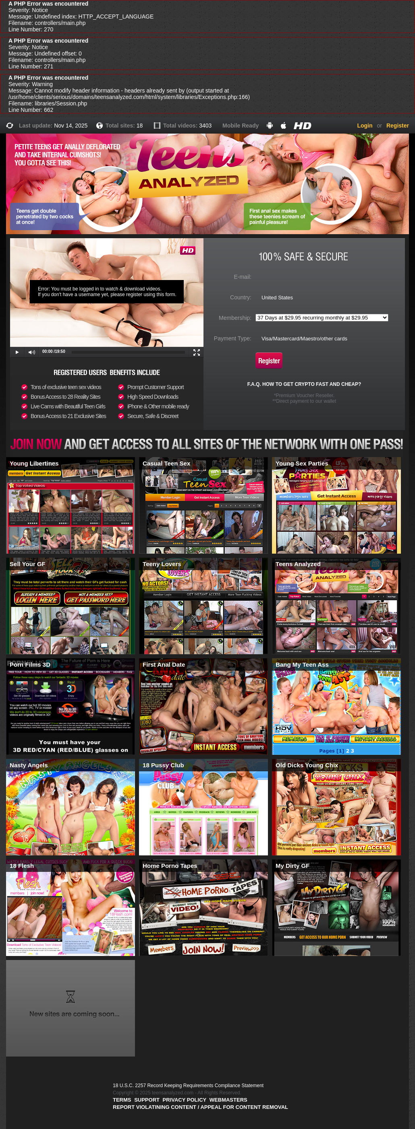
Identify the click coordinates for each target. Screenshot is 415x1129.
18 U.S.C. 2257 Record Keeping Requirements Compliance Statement (188, 1085)
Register (397, 125)
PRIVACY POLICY (185, 1100)
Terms (122, 1100)
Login (364, 125)
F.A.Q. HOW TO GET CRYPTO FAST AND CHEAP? (304, 384)
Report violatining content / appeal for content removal (200, 1107)
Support (147, 1100)
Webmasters (228, 1100)
